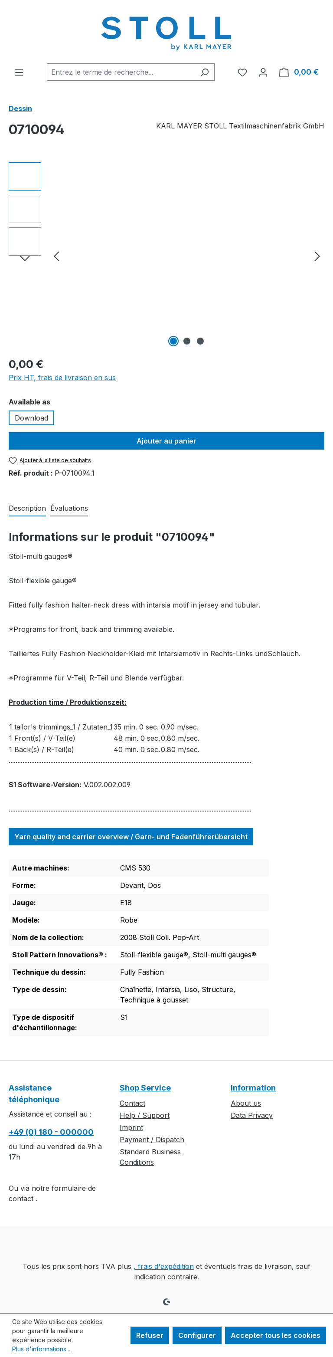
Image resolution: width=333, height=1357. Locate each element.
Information (253, 1087)
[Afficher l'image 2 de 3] (186, 341)
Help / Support (145, 1115)
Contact (132, 1103)
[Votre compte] (263, 72)
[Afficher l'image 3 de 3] (200, 341)
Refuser (149, 1335)
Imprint (131, 1127)
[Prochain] (317, 256)
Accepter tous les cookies (275, 1335)
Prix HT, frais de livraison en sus (62, 377)
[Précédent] (56, 256)
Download (31, 418)
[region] (166, 255)
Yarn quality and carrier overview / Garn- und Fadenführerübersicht (131, 836)
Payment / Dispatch (152, 1139)
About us (246, 1103)
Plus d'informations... (41, 1349)
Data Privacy (252, 1115)
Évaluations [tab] (69, 508)
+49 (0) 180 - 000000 (51, 1132)
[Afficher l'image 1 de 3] (173, 341)
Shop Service (145, 1087)
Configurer (197, 1335)
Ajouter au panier (166, 441)
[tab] (27, 508)
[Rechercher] (204, 72)
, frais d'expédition (164, 1266)
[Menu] (19, 72)
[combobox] (121, 72)
